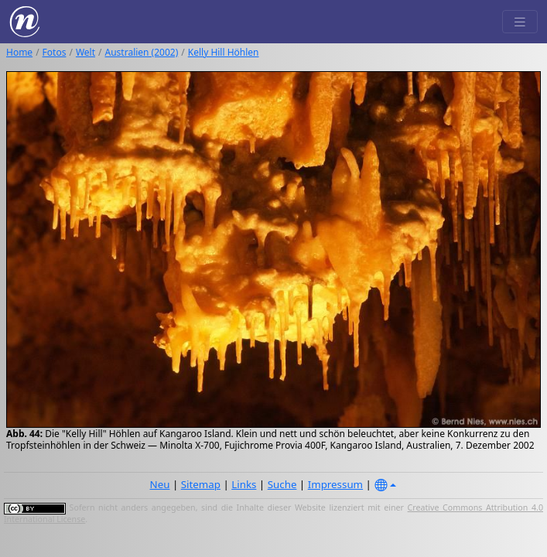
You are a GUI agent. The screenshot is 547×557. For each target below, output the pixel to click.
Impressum (335, 484)
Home (19, 52)
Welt (85, 52)
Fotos (55, 52)
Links (243, 484)
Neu (160, 484)
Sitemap (201, 484)
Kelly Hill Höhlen (223, 52)
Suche (282, 484)
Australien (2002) (142, 52)
